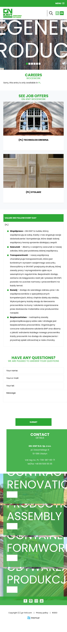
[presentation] (33, 411)
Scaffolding (33, 562)
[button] (60, 3)
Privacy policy (42, 612)
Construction (33, 499)
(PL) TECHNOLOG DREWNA (33, 126)
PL (39, 82)
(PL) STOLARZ (33, 178)
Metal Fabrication (33, 530)
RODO (54, 612)
